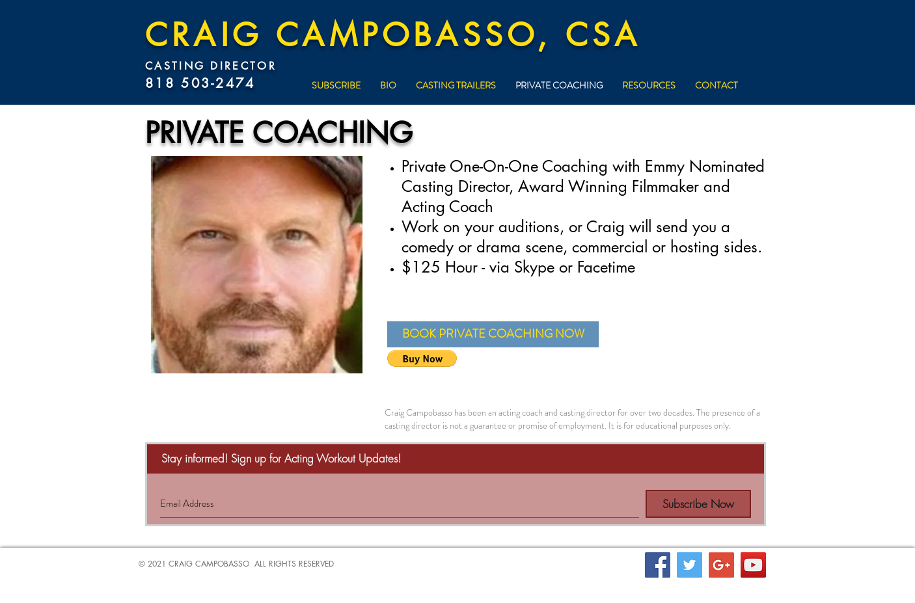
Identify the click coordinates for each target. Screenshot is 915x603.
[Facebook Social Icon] (657, 565)
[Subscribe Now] (698, 504)
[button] (493, 334)
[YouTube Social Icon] (753, 565)
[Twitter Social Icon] (689, 565)
